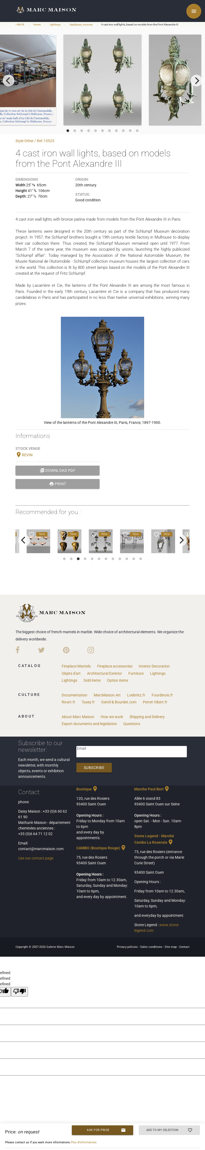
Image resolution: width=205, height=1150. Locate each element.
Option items (117, 680)
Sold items (92, 680)
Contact (184, 947)
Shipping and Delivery (147, 717)
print (57, 484)
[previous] (8, 80)
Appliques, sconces (81, 24)
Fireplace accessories (114, 666)
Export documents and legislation (89, 724)
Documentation (74, 695)
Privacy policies (128, 947)
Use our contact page (35, 858)
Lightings (55, 24)
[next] (196, 80)
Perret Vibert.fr (155, 702)
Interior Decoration (154, 666)
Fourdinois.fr (162, 695)
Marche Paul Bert (152, 789)
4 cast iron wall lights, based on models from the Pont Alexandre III (139, 24)
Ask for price (106, 1130)
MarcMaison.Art (107, 695)
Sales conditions (151, 947)
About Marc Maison (78, 717)
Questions (131, 724)
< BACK (20, 24)
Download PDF (58, 470)
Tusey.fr (88, 702)
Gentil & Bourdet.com (118, 702)
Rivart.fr (68, 702)
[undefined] (19, 992)
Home (37, 24)
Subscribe (94, 768)
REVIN (24, 455)
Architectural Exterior (104, 673)
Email (81, 748)
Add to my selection (169, 1130)
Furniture (136, 673)
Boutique (87, 789)
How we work (112, 717)
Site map (171, 947)
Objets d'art (71, 673)
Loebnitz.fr (136, 695)
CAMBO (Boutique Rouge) (101, 848)
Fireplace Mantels (76, 666)
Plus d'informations (84, 1142)
